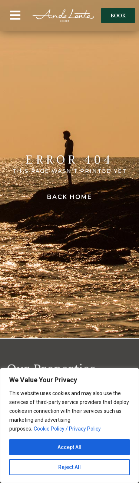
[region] (69, 425)
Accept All (69, 447)
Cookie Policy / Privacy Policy (67, 429)
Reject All (69, 467)
